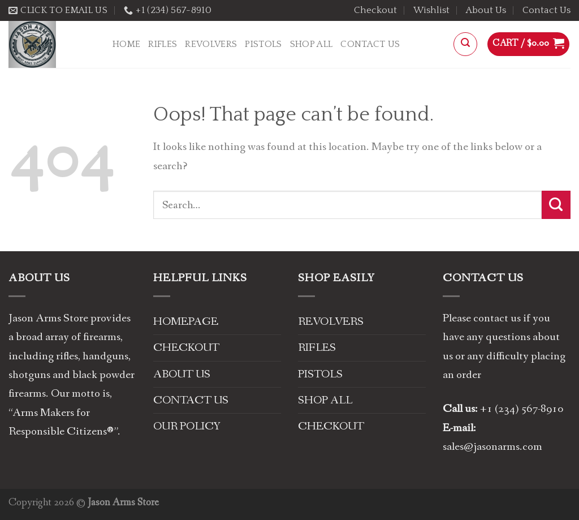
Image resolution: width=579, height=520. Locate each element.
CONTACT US (190, 400)
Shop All (311, 44)
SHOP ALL (325, 400)
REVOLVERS (211, 44)
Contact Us (546, 10)
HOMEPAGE (185, 321)
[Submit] (556, 205)
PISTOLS (263, 44)
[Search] (465, 44)
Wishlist (431, 10)
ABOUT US (181, 374)
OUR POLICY (187, 426)
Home (126, 44)
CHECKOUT (186, 347)
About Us (486, 10)
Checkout (375, 10)
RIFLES (162, 44)
